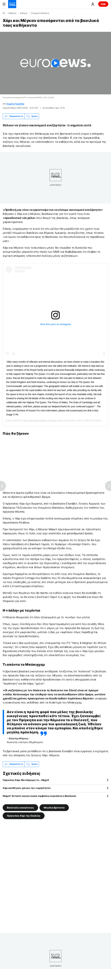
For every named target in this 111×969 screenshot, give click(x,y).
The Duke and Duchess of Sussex (40, 420)
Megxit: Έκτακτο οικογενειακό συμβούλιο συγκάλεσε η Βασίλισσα (39, 795)
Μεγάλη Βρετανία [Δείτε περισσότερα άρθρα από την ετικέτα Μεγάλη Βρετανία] (54, 807)
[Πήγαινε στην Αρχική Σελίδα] (12, 4)
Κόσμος (23, 13)
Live (103, 4)
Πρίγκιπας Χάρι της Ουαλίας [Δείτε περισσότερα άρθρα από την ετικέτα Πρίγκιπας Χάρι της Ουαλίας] (23, 815)
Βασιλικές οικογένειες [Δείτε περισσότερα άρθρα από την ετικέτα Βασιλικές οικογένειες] (20, 807)
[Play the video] (55, 63)
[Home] (4, 13)
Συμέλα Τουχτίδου (15, 103)
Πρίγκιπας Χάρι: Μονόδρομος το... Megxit (26, 780)
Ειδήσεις (12, 13)
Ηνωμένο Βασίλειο (40, 13)
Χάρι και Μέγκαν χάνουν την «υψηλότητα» (27, 787)
